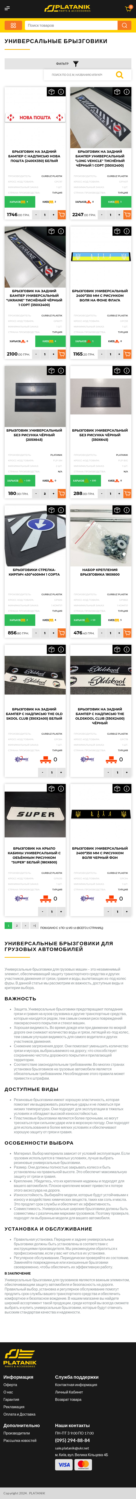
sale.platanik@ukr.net (72, 1448)
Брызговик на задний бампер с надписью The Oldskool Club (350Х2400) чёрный (100, 716)
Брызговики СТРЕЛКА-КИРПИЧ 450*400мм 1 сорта (34, 572)
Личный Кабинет (69, 1392)
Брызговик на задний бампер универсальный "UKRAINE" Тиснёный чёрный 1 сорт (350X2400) (34, 298)
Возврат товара (68, 1399)
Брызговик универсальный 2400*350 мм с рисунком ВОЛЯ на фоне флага (100, 295)
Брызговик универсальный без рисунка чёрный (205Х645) (34, 435)
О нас (8, 1392)
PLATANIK (56, 455)
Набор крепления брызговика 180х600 (100, 572)
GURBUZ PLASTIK (51, 176)
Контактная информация (76, 1384)
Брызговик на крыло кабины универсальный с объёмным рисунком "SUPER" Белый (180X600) (34, 855)
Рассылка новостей (19, 1440)
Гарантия (11, 1399)
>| (34, 925)
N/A (60, 471)
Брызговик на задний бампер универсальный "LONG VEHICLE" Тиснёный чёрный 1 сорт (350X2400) (100, 159)
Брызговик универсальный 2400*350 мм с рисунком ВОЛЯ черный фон (100, 853)
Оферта (10, 1384)
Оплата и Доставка (19, 1414)
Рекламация (13, 1407)
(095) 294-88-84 (72, 1440)
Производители (16, 1433)
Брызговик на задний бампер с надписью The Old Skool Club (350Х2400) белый (34, 714)
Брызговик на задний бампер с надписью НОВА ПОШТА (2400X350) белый (34, 156)
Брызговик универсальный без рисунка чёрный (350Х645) (100, 435)
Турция (57, 192)
